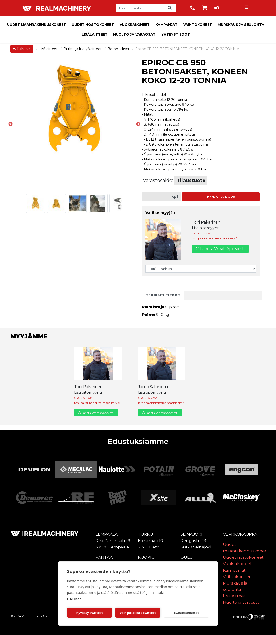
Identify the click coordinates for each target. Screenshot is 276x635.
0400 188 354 (148, 398)
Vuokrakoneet (135, 25)
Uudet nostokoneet (93, 25)
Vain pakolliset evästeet (138, 613)
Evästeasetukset (186, 613)
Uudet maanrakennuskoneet (36, 25)
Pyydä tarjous (221, 196)
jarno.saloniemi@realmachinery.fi (161, 403)
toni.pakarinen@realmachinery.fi (214, 238)
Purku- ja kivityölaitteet (83, 49)
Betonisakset (119, 49)
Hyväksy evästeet (89, 613)
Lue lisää (74, 599)
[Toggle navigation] (247, 8)
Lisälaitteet (95, 34)
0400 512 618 (201, 233)
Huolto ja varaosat (134, 34)
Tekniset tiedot (163, 295)
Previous (10, 124)
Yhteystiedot (175, 34)
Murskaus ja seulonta (241, 25)
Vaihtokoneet (197, 25)
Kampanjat (166, 25)
